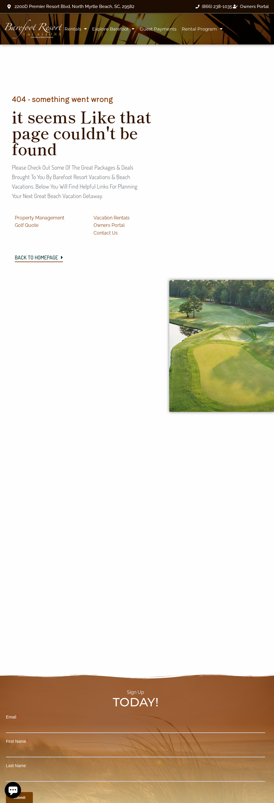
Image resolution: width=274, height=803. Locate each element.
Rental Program (202, 29)
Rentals (76, 29)
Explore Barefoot (113, 29)
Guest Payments (158, 29)
